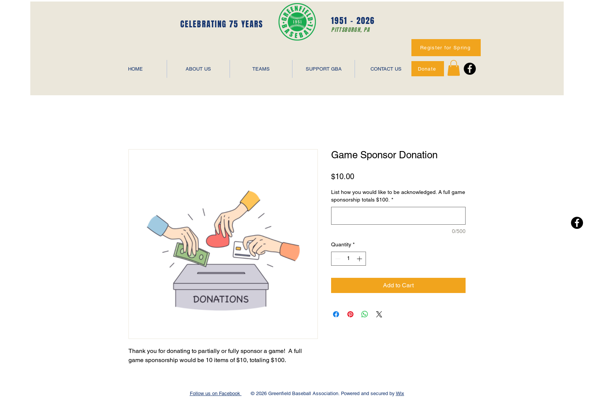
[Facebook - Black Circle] (470, 69)
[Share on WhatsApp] (364, 314)
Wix (400, 393)
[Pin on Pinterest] (350, 314)
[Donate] (427, 68)
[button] (453, 68)
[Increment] (360, 258)
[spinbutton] (348, 258)
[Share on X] (379, 314)
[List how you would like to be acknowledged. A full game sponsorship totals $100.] (398, 215)
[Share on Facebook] (336, 314)
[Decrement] (337, 258)
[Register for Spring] (446, 47)
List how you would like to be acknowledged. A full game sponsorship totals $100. (398, 196)
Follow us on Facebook (216, 393)
